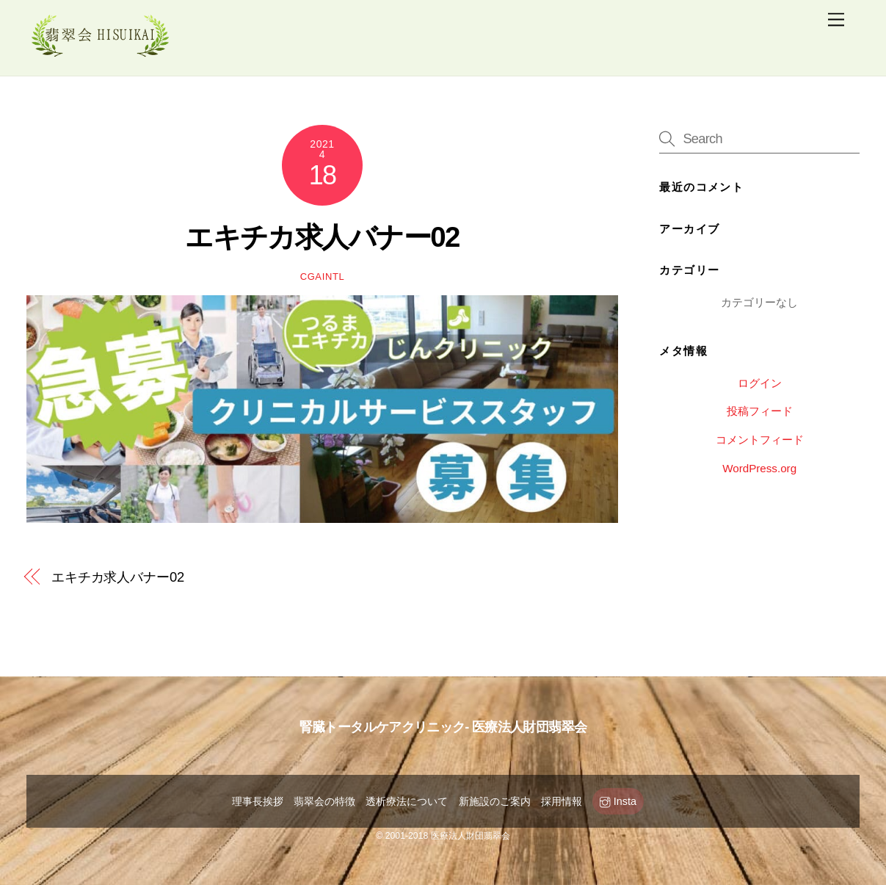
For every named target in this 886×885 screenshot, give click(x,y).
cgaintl (322, 276)
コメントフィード (760, 439)
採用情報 (561, 801)
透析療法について (407, 801)
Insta (618, 801)
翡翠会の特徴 (324, 801)
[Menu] (836, 20)
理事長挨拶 (257, 801)
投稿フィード (760, 411)
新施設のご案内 (495, 801)
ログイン (760, 383)
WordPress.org (759, 468)
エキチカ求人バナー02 (322, 237)
